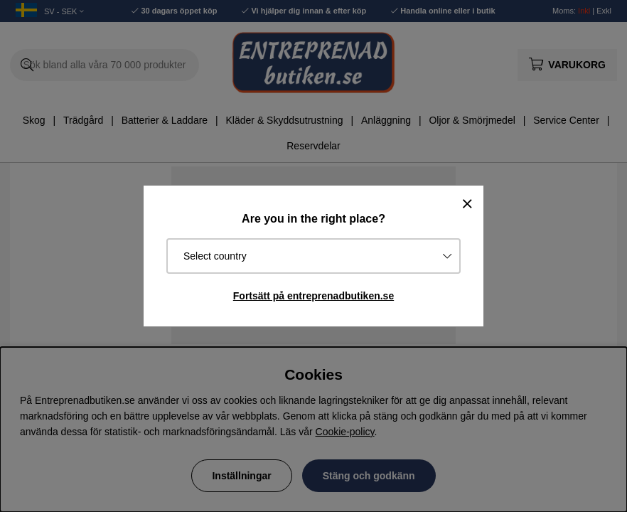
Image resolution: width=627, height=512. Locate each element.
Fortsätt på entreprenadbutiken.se (313, 296)
